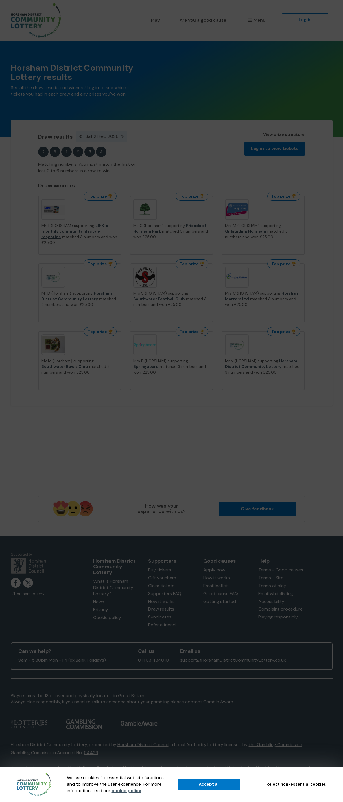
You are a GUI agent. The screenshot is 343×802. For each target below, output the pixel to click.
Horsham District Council (143, 745)
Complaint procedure (280, 609)
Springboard (146, 366)
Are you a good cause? (204, 20)
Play (155, 20)
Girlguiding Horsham (245, 231)
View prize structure (284, 134)
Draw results (161, 609)
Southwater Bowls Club (64, 366)
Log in (305, 20)
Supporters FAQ (164, 593)
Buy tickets (159, 570)
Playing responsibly (278, 617)
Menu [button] (256, 20)
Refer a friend (162, 625)
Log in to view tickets (275, 148)
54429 (91, 752)
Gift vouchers (162, 578)
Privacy (100, 610)
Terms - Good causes (280, 570)
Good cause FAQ (220, 593)
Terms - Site (270, 578)
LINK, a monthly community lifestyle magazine (74, 231)
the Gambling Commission (275, 745)
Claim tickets (161, 586)
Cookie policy (107, 617)
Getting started (219, 601)
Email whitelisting (275, 593)
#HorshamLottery (28, 593)
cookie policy (126, 791)
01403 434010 (153, 660)
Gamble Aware (218, 702)
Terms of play (272, 586)
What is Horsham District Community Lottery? (113, 587)
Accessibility (271, 601)
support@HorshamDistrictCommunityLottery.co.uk (233, 660)
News (98, 602)
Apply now (214, 570)
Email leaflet (215, 586)
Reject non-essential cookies (296, 784)
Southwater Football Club (159, 298)
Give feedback (257, 509)
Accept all (209, 784)
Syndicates (159, 617)
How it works (161, 601)
